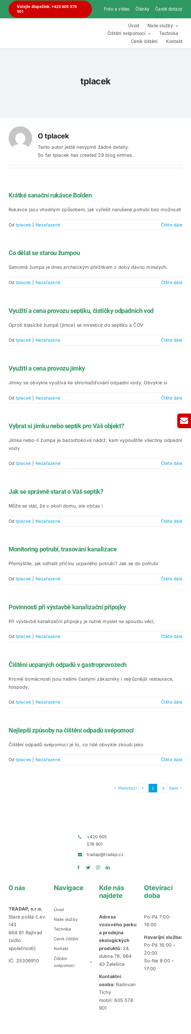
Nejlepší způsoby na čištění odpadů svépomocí (71, 730)
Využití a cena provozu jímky (47, 368)
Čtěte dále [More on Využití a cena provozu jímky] (171, 398)
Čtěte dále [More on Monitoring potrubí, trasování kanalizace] (171, 578)
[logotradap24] (50, 22)
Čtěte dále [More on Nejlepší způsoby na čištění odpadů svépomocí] (171, 759)
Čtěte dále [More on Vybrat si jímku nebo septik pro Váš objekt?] (171, 463)
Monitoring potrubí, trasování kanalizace (63, 549)
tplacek (23, 225)
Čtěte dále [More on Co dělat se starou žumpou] (171, 282)
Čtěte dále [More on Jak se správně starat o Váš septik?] (171, 521)
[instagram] (98, 867)
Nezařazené (48, 225)
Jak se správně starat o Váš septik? (56, 491)
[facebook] (78, 867)
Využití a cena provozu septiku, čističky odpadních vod (81, 310)
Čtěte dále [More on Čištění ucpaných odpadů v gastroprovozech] (171, 702)
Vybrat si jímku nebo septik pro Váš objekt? (66, 426)
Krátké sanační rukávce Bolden (50, 195)
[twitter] (88, 867)
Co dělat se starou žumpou (44, 252)
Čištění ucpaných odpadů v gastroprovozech (68, 664)
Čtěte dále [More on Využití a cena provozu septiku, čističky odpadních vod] (171, 340)
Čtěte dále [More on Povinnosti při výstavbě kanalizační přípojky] (171, 636)
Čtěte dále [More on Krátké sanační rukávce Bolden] (171, 225)
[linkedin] (108, 867)
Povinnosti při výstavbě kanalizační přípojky (67, 607)
